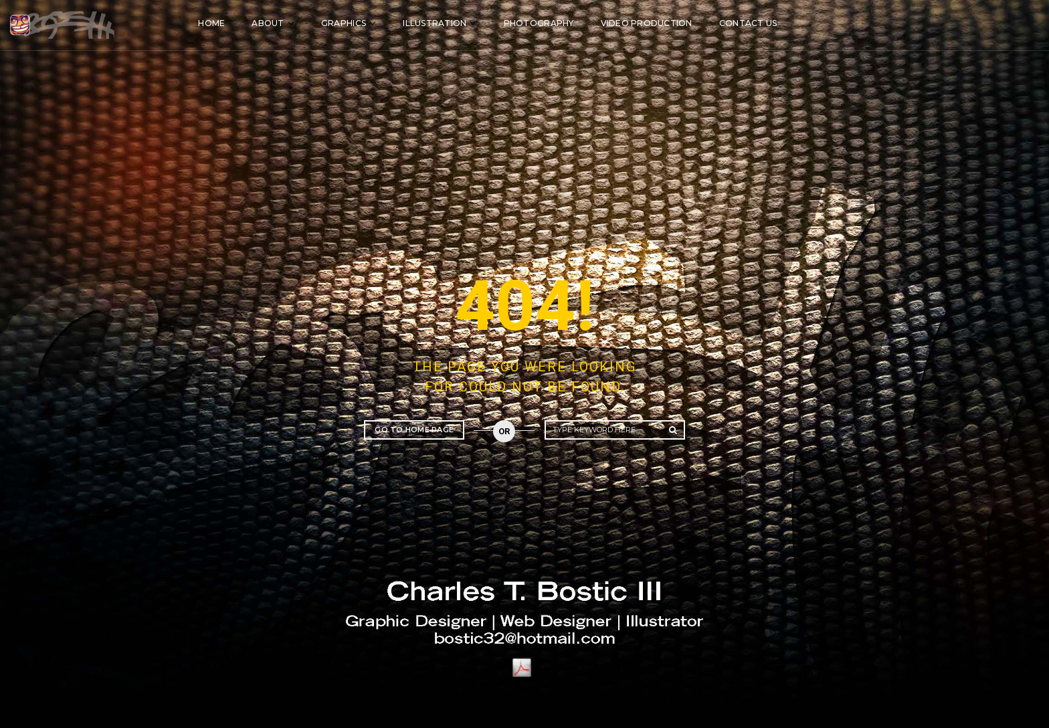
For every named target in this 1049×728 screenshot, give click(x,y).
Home (300, 22)
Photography (627, 22)
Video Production (735, 22)
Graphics (432, 22)
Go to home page (414, 429)
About (357, 22)
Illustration (523, 22)
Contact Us (836, 22)
